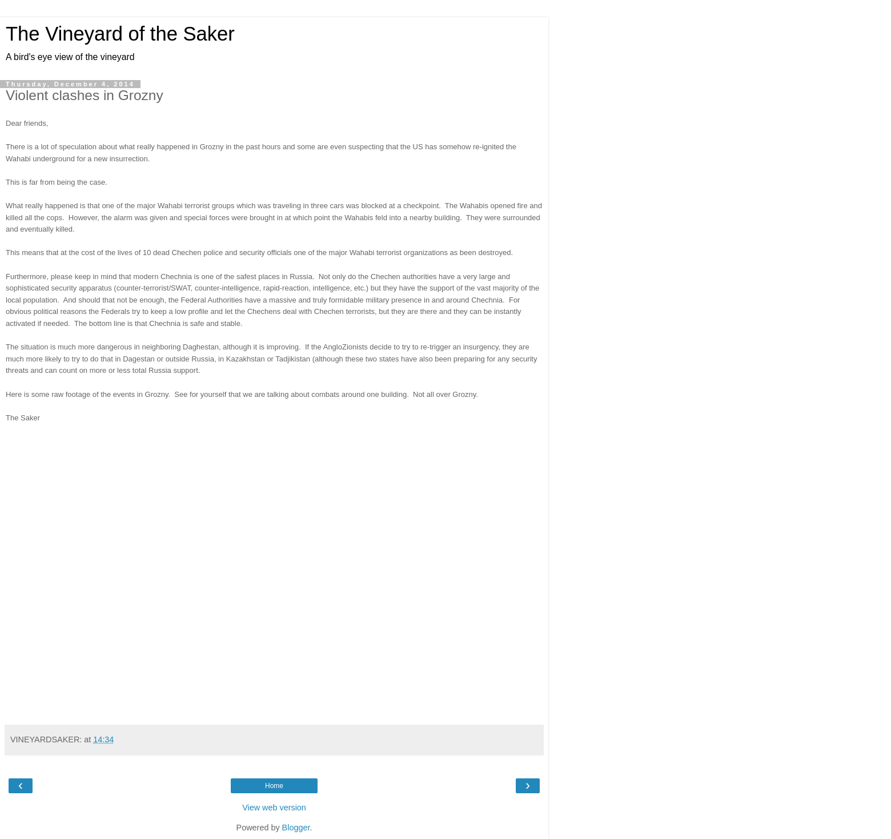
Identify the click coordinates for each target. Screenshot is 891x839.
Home (274, 786)
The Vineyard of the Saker (120, 34)
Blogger (296, 827)
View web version (274, 807)
